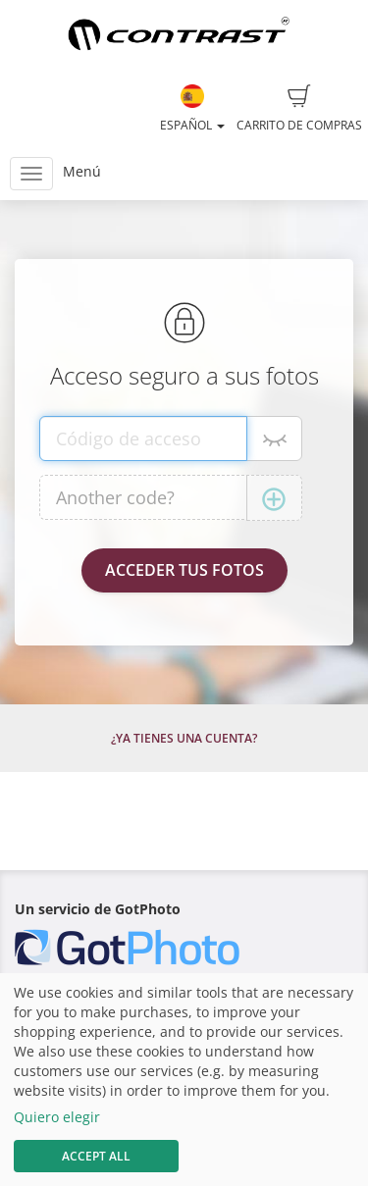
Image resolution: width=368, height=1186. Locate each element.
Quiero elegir (57, 1117)
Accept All (96, 1156)
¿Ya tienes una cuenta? (184, 738)
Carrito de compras (299, 108)
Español (192, 108)
